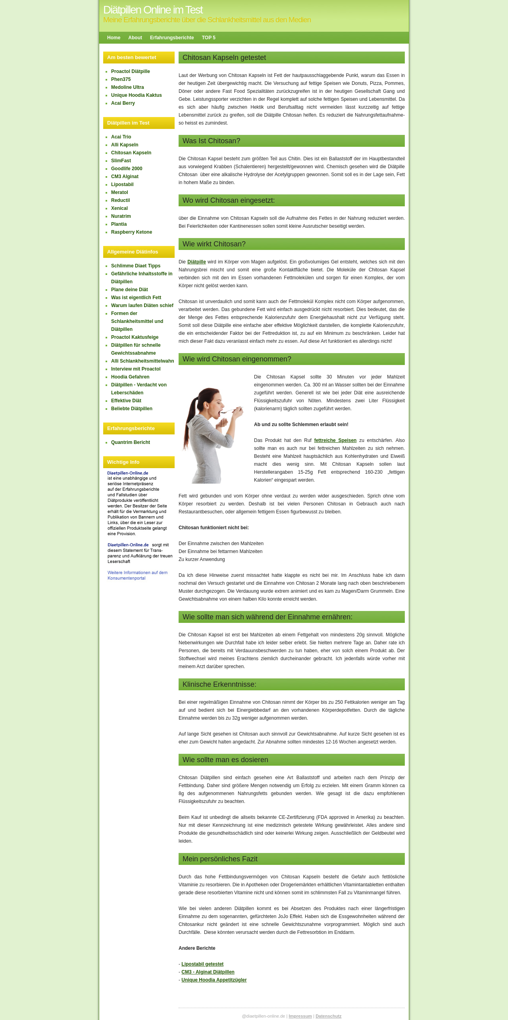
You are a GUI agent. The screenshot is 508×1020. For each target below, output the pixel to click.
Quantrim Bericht (130, 442)
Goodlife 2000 (126, 168)
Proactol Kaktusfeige (134, 337)
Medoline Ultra (127, 87)
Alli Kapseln (125, 145)
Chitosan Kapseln (131, 153)
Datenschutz (328, 1016)
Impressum (300, 1016)
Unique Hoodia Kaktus (136, 95)
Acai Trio (121, 137)
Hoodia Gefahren (130, 377)
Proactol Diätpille (130, 71)
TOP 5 (209, 37)
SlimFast (121, 160)
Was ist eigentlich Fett (136, 297)
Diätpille (196, 262)
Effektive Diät (126, 400)
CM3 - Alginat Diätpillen (208, 972)
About (135, 37)
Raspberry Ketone (131, 232)
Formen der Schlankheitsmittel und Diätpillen (137, 321)
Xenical (119, 208)
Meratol (119, 192)
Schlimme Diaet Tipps (135, 266)
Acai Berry (123, 103)
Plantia (119, 224)
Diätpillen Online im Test (152, 10)
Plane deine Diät (129, 289)
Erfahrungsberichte (172, 37)
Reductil (120, 200)
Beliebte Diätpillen (131, 408)
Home (113, 37)
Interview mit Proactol (136, 369)
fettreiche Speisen (335, 440)
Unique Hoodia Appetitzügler (213, 980)
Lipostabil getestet (202, 964)
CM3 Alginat (125, 176)
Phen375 (121, 79)
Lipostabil (122, 184)
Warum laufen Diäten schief (142, 305)
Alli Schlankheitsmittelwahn (142, 361)
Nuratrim (121, 216)
